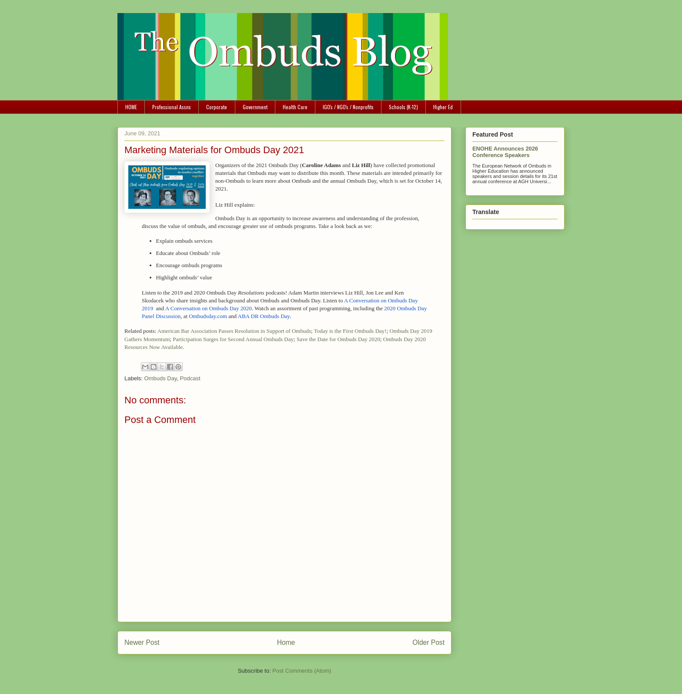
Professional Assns (171, 107)
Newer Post (142, 642)
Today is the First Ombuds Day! (350, 331)
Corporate (216, 107)
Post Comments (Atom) (301, 670)
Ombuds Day (160, 378)
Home (286, 642)
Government (255, 107)
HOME (131, 107)
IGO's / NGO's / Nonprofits (348, 107)
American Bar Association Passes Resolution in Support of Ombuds (234, 331)
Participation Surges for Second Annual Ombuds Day (233, 339)
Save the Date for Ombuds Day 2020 (338, 339)
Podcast (190, 378)
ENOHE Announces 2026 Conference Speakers (505, 151)
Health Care (295, 107)
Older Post (428, 642)
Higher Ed (443, 107)
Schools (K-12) (403, 107)
